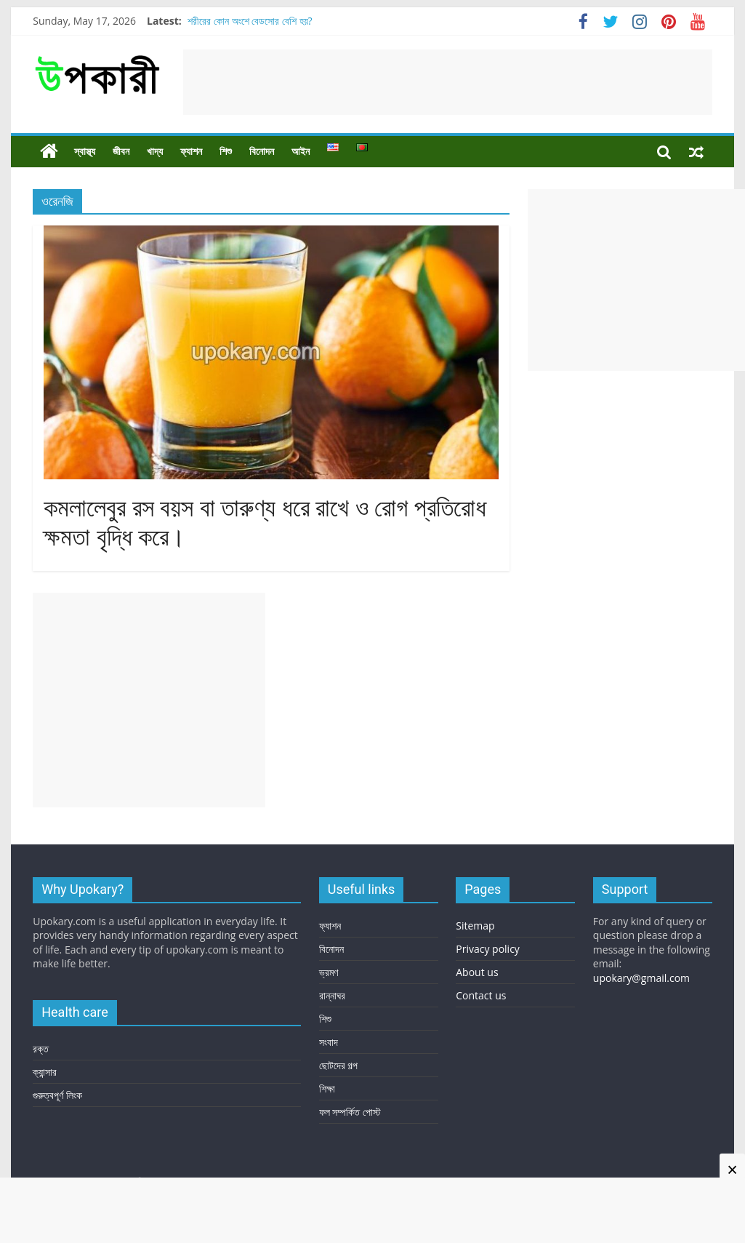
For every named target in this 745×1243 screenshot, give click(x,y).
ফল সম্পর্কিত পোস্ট (350, 1112)
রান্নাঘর (332, 995)
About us (477, 972)
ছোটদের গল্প (338, 1065)
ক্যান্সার (45, 1072)
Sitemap (475, 925)
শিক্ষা (327, 1088)
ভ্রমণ (328, 972)
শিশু (226, 151)
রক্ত (41, 1048)
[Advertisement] (447, 82)
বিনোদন (261, 151)
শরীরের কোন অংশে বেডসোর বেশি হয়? (250, 21)
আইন (300, 151)
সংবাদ (328, 1042)
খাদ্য (155, 151)
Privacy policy (488, 949)
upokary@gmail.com (641, 978)
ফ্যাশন (191, 151)
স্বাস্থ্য (84, 151)
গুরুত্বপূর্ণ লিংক (57, 1095)
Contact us (481, 995)
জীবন (121, 151)
